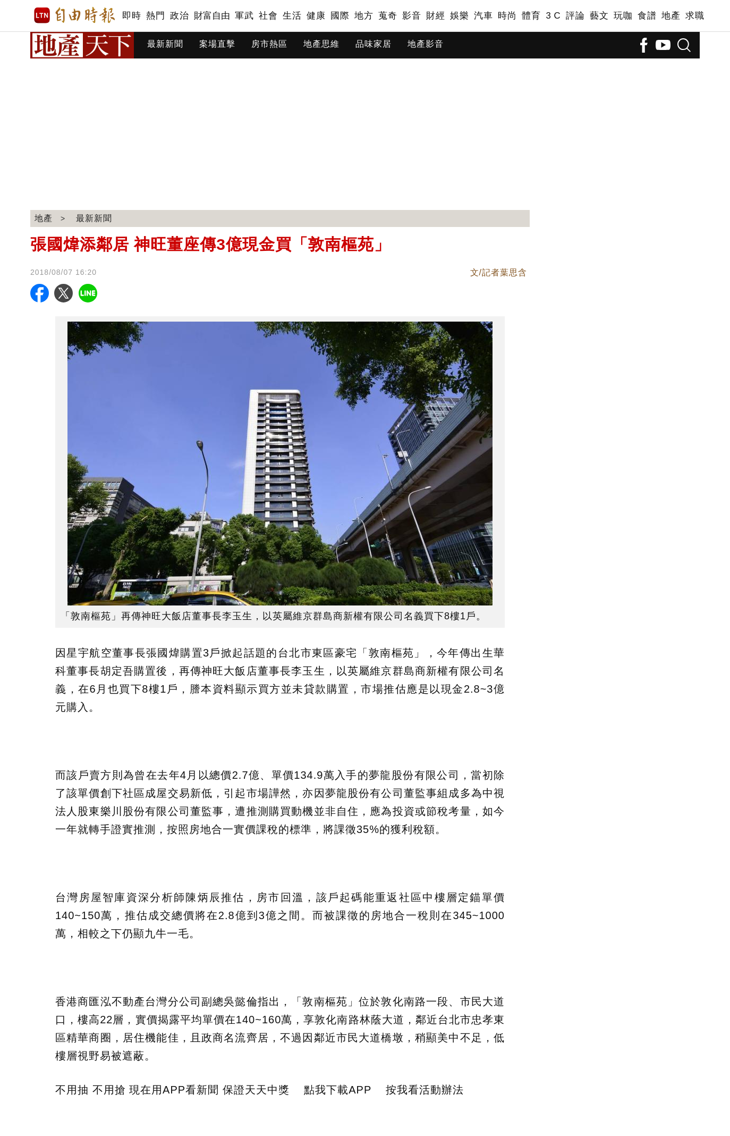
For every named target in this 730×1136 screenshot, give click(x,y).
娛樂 (459, 16)
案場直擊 (217, 43)
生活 (292, 16)
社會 (268, 16)
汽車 (483, 16)
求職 (694, 16)
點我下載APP (337, 1090)
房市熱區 (269, 43)
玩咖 (623, 16)
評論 (575, 16)
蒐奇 (387, 16)
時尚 (507, 16)
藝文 (599, 16)
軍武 (244, 16)
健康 (316, 16)
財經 (435, 16)
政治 (179, 16)
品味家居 (373, 43)
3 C (553, 16)
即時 (131, 16)
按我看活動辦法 (425, 1090)
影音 (411, 16)
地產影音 (426, 43)
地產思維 (321, 43)
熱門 (155, 16)
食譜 (647, 16)
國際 (339, 16)
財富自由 (212, 16)
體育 (531, 16)
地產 (670, 16)
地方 (363, 16)
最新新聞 (165, 43)
